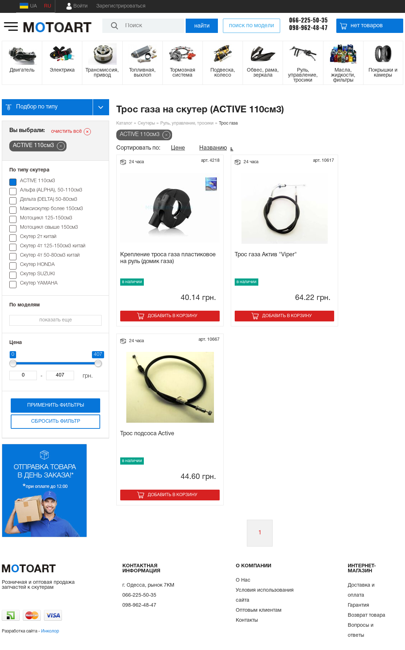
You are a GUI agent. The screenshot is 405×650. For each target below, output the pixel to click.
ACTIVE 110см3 (37, 181)
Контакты (247, 620)
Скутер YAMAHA (39, 283)
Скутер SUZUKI (37, 274)
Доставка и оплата (361, 590)
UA (28, 5)
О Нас (243, 580)
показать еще (55, 320)
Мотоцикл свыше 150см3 (49, 227)
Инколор (50, 631)
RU (47, 6)
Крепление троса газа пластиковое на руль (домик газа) (168, 258)
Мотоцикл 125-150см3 (46, 218)
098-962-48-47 (308, 27)
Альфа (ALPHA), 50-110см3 (51, 190)
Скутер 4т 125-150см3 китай (53, 246)
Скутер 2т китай (38, 236)
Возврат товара (366, 615)
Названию (213, 148)
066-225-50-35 (308, 20)
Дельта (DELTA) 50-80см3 (48, 199)
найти (202, 26)
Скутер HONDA (37, 264)
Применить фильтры (55, 405)
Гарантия (358, 605)
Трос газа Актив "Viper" (266, 254)
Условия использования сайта (265, 595)
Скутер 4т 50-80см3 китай (50, 255)
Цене (178, 148)
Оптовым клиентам (259, 610)
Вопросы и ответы (361, 630)
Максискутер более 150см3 (51, 209)
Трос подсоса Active (147, 433)
